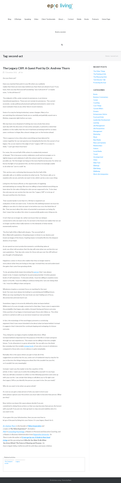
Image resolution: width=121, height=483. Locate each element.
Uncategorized (98, 157)
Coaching (96, 103)
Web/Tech (96, 163)
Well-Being (97, 168)
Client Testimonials (48, 19)
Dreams (96, 111)
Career (95, 100)
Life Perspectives (98, 128)
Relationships (97, 146)
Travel (95, 154)
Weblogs (96, 165)
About (61, 19)
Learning (96, 123)
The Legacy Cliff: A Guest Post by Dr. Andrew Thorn (36, 68)
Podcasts (95, 19)
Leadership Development (101, 120)
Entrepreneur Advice (100, 114)
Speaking (27, 19)
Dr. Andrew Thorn (9, 426)
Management (97, 131)
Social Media (97, 151)
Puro (69, 480)
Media (79, 19)
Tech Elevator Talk (99, 80)
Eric (22, 72)
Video (36, 19)
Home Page (106, 19)
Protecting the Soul (99, 83)
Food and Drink (98, 117)
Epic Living (58, 480)
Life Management (99, 126)
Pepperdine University (41, 434)
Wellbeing (96, 171)
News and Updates (99, 143)
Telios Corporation (34, 426)
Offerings (17, 19)
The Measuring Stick (100, 77)
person (36, 272)
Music (95, 137)
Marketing (96, 134)
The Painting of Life (99, 74)
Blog (9, 19)
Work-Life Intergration (100, 174)
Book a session (60, 32)
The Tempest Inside (8, 462)
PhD (4, 432)
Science (95, 148)
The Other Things (99, 71)
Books (86, 19)
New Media (97, 140)
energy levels (29, 346)
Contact (71, 19)
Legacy (18, 461)
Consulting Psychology (16, 432)
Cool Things (97, 106)
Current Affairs (98, 108)
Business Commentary (100, 97)
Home (107, 56)
